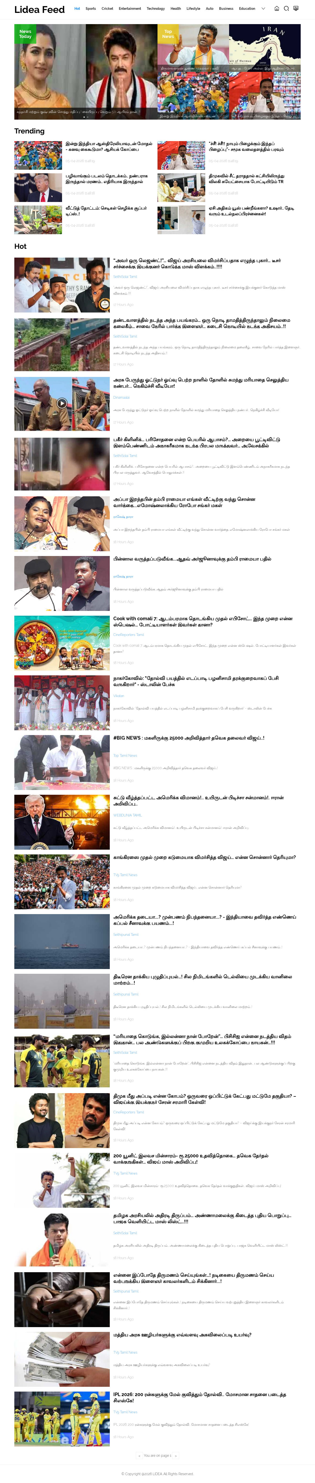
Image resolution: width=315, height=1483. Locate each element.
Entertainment (130, 9)
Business (226, 9)
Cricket (107, 9)
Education (247, 9)
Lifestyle (193, 9)
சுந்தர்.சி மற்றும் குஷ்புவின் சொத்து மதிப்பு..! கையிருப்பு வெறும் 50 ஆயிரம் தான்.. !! (78, 112)
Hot (77, 9)
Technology (156, 9)
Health (176, 9)
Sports (91, 9)
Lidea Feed (39, 9)
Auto (209, 9)
